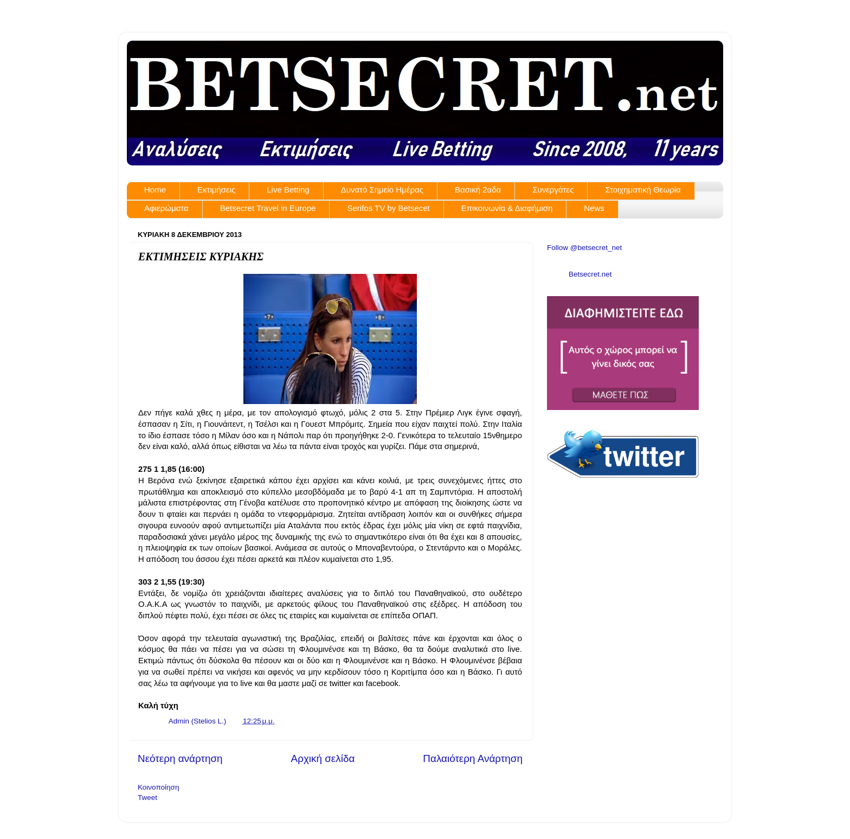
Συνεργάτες (553, 189)
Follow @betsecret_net (584, 248)
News (594, 208)
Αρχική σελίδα (323, 758)
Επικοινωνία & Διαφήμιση (507, 208)
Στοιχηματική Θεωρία (642, 189)
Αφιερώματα (166, 208)
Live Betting (288, 189)
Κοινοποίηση (158, 787)
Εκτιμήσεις (216, 189)
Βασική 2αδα (478, 189)
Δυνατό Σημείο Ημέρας (382, 189)
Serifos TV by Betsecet (388, 208)
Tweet (147, 797)
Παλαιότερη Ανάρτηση (473, 758)
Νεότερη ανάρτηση (180, 758)
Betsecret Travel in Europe (268, 208)
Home (155, 189)
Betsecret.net (590, 274)
